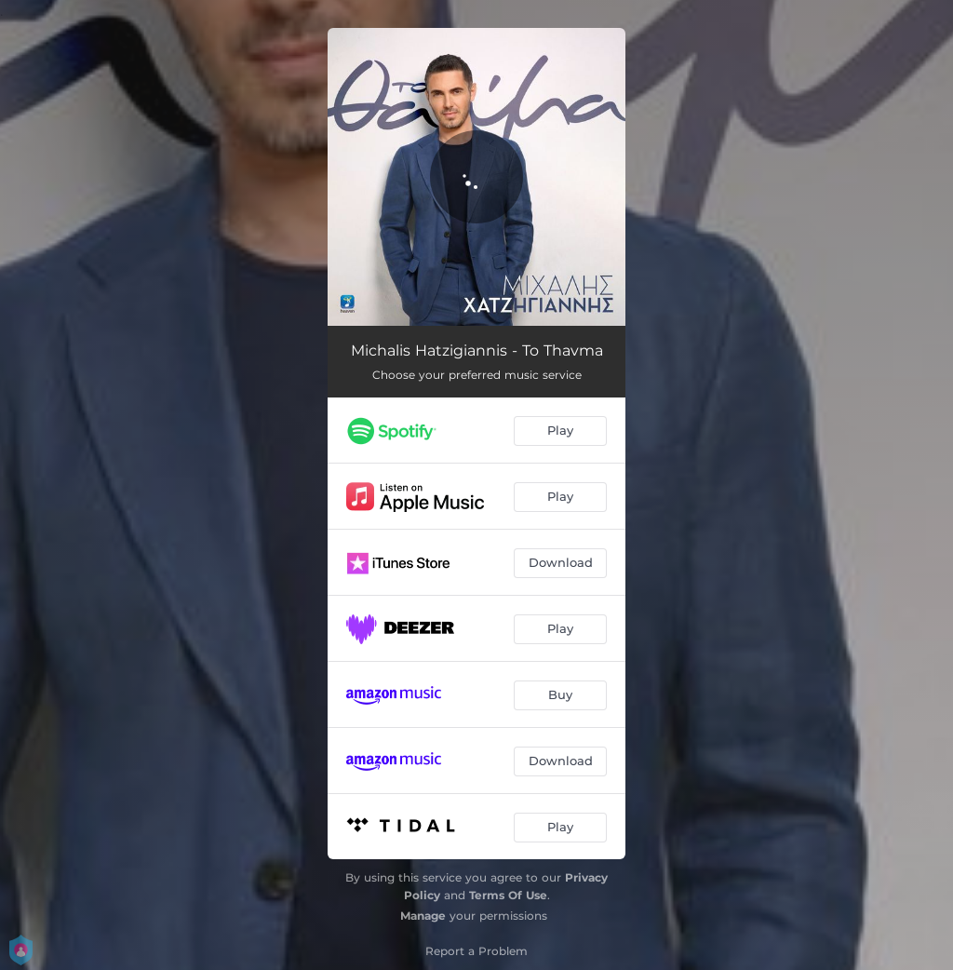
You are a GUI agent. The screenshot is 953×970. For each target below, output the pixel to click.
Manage (423, 916)
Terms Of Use (508, 895)
